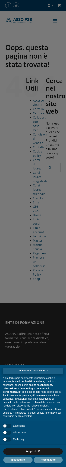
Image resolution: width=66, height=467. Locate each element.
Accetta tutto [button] (48, 459)
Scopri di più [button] (33, 451)
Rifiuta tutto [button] (18, 459)
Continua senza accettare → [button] (33, 370)
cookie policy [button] (54, 391)
